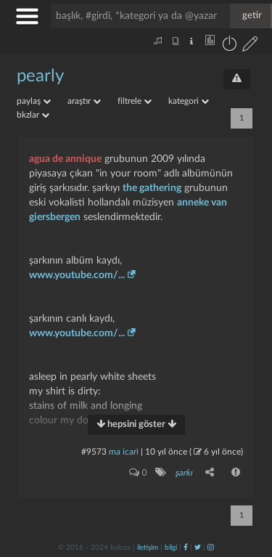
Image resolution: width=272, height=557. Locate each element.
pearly (40, 76)
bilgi (171, 547)
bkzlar (33, 114)
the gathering (152, 188)
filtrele (135, 101)
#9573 (94, 451)
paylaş (34, 101)
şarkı (183, 472)
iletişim (147, 547)
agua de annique (65, 159)
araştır (84, 101)
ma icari (124, 451)
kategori (188, 101)
